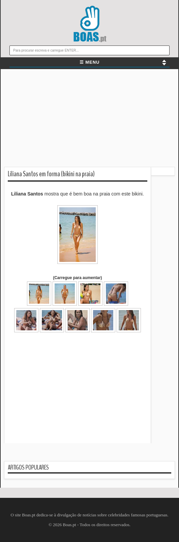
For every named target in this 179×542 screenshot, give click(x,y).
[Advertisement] (89, 119)
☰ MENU (90, 62)
